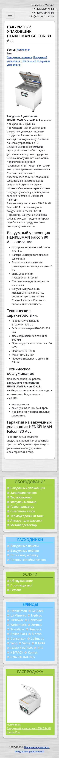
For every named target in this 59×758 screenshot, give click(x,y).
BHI (40, 647)
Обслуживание (21, 580)
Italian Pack (18, 633)
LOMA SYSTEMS (21, 647)
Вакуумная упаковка (19, 57)
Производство (21, 585)
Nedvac (36, 615)
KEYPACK (16, 652)
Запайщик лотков (23, 492)
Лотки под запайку (24, 555)
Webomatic (18, 624)
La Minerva (18, 615)
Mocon (37, 633)
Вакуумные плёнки (24, 550)
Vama (26, 643)
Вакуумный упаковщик (27, 488)
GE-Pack (37, 610)
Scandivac (17, 629)
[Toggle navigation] (10, 15)
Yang (13, 643)
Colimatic (37, 638)
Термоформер (21, 497)
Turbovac (17, 620)
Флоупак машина (23, 501)
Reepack (35, 629)
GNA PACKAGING (22, 657)
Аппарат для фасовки (26, 520)
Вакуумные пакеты (24, 545)
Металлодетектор (23, 525)
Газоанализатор (22, 506)
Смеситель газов (22, 511)
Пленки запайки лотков (28, 559)
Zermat (36, 624)
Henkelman (18, 610)
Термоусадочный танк (27, 516)
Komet (32, 652)
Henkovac (35, 620)
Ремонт (15, 589)
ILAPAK (40, 643)
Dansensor (18, 638)
